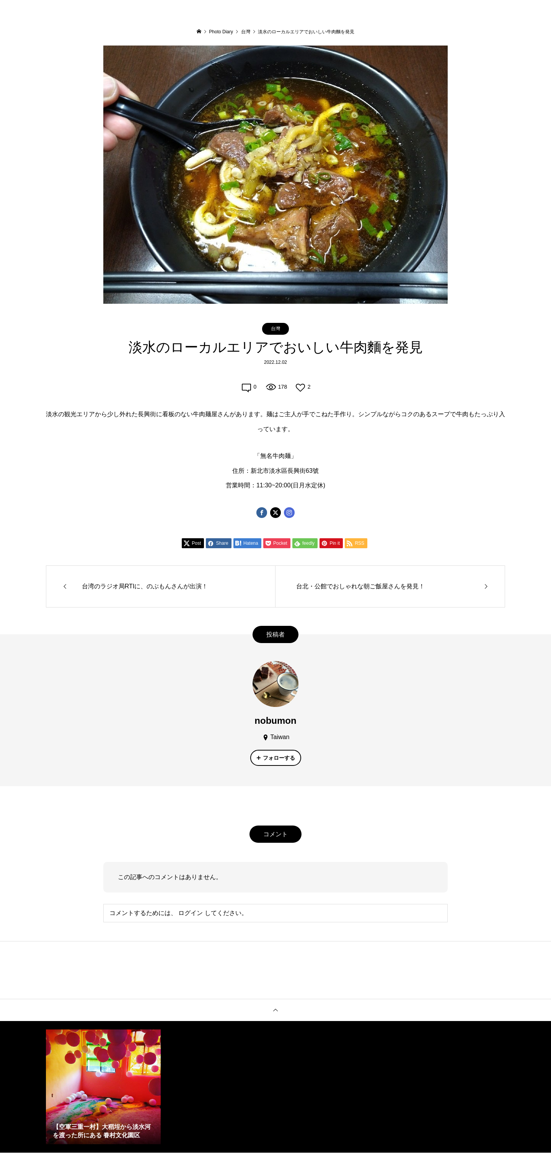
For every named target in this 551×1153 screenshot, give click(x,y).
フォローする (279, 758)
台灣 (275, 328)
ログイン (190, 913)
